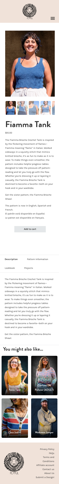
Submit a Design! (45, 477)
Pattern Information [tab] (37, 259)
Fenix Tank (15, 390)
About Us (49, 473)
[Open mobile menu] (52, 18)
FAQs (51, 453)
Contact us (48, 469)
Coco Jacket (14, 432)
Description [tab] (11, 259)
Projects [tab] (28, 268)
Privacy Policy (47, 449)
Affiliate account (45, 465)
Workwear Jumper (44, 432)
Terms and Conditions (48, 459)
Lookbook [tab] (10, 268)
